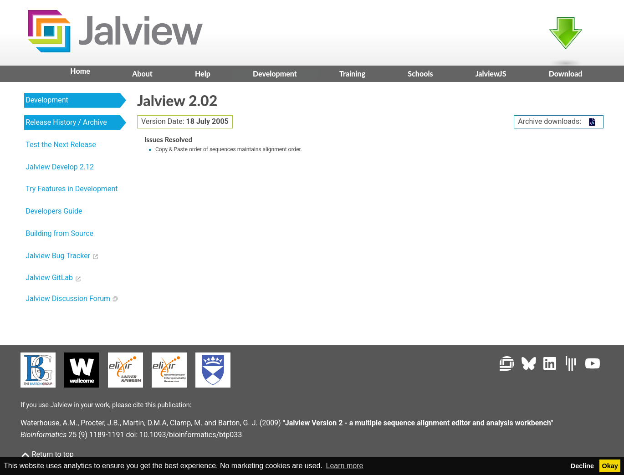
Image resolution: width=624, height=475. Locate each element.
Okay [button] (610, 466)
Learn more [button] (344, 466)
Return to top (47, 454)
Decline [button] (582, 466)
